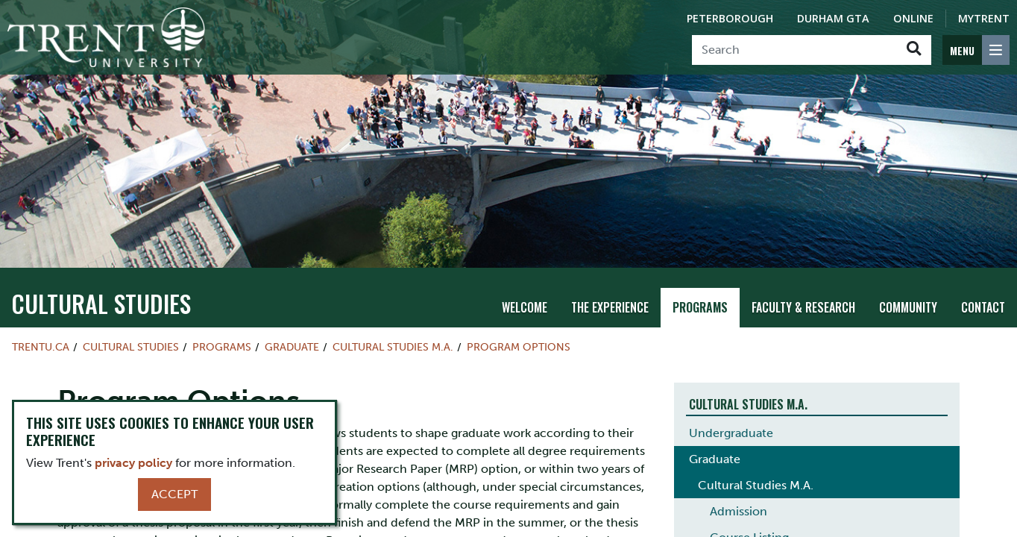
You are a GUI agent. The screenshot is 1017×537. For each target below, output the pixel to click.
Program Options (518, 310)
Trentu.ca (40, 310)
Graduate (292, 310)
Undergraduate (731, 396)
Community (908, 271)
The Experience (610, 271)
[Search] (794, 50)
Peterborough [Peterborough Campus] (730, 18)
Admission (738, 474)
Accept (174, 494)
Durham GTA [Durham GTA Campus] (833, 18)
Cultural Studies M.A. (393, 310)
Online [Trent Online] (913, 18)
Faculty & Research (803, 271)
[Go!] (913, 50)
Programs (700, 271)
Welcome (524, 271)
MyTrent (984, 18)
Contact (983, 271)
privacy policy (133, 463)
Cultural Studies (101, 266)
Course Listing (749, 500)
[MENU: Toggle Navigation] (976, 50)
